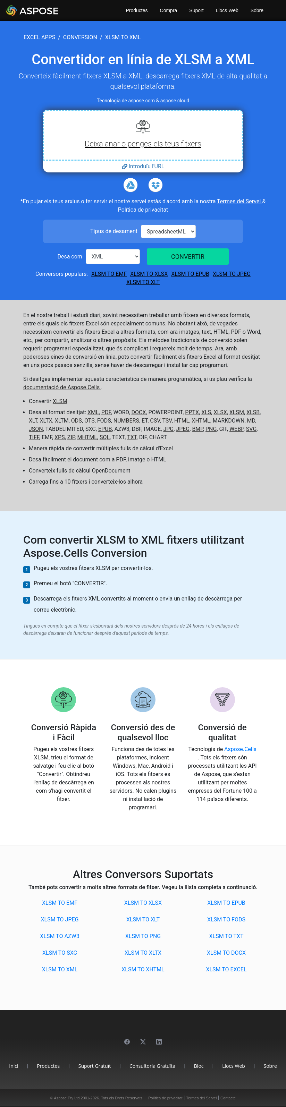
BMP (197, 429)
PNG (211, 429)
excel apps (39, 37)
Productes (137, 10)
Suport (196, 10)
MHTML (87, 437)
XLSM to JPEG (232, 274)
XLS (206, 412)
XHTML (201, 420)
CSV (155, 420)
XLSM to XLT (143, 282)
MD (251, 420)
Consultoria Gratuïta (152, 1066)
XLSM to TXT (226, 936)
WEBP (236, 429)
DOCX (138, 412)
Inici (13, 1066)
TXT (131, 437)
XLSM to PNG (143, 936)
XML (93, 412)
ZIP (71, 437)
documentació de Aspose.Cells (62, 387)
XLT (33, 420)
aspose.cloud (174, 100)
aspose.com (142, 100)
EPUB (105, 429)
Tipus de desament (113, 231)
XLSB (253, 412)
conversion (80, 37)
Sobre (257, 10)
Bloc (199, 1066)
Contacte (228, 1098)
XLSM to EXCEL (226, 969)
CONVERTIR (187, 256)
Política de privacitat (143, 209)
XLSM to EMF (109, 274)
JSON (36, 429)
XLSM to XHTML (142, 969)
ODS (76, 420)
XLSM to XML (60, 969)
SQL (105, 437)
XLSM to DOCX (226, 953)
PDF (106, 412)
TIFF (34, 437)
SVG (251, 429)
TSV (166, 420)
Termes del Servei (239, 201)
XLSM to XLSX (149, 274)
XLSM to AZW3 (59, 936)
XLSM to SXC (59, 953)
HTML (181, 420)
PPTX (192, 412)
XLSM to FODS (226, 919)
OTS (89, 420)
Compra (168, 10)
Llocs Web (227, 10)
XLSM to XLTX (143, 953)
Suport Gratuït (94, 1066)
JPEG (183, 429)
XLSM (60, 401)
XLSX (220, 412)
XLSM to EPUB (190, 274)
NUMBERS (126, 420)
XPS (59, 437)
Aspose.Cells (240, 749)
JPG (168, 429)
